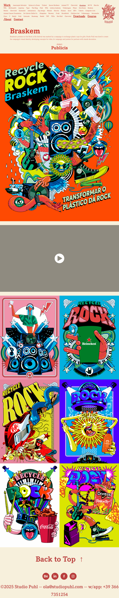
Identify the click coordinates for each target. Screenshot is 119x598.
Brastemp (35, 16)
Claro (5, 16)
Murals (49, 11)
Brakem (90, 8)
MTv (74, 11)
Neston (6, 11)
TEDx (53, 16)
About (7, 19)
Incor (69, 11)
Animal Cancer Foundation (12, 13)
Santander (22, 11)
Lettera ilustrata (55, 8)
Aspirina (21, 8)
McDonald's (12, 8)
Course (92, 16)
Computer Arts (90, 11)
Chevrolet (74, 5)
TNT (47, 16)
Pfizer (75, 8)
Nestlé (14, 16)
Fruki (58, 13)
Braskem (83, 5)
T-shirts (81, 11)
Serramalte (95, 13)
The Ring (35, 8)
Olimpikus (43, 13)
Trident (44, 5)
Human (63, 11)
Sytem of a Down (34, 5)
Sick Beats (82, 8)
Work (7, 5)
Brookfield (65, 13)
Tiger (28, 8)
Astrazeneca (32, 11)
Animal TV (65, 5)
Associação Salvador (20, 5)
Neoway (51, 13)
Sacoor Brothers (54, 5)
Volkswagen (67, 8)
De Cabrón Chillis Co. (30, 13)
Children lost (75, 13)
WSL (5, 8)
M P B (90, 5)
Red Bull (60, 16)
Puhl (41, 8)
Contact (18, 19)
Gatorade (27, 16)
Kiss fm (96, 5)
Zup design (41, 11)
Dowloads (79, 16)
